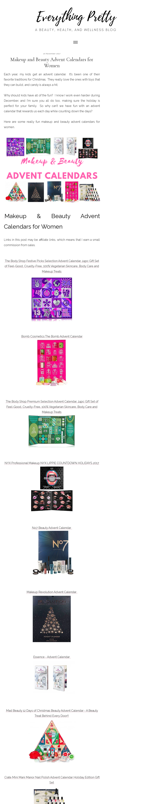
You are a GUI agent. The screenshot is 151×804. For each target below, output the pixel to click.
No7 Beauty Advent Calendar (52, 528)
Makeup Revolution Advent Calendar (52, 592)
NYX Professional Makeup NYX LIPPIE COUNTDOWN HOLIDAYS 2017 (52, 463)
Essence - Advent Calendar (51, 657)
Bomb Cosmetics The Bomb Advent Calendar (51, 336)
